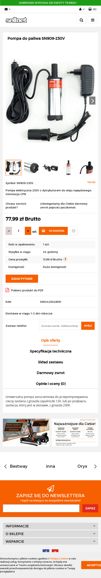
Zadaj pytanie (21, 278)
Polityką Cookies (58, 558)
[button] (92, 9)
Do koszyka (53, 230)
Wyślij (88, 325)
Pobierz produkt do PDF (24, 290)
